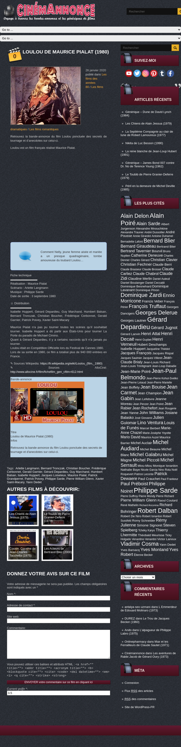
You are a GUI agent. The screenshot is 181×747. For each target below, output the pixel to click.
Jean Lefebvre (144, 399)
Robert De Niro (131, 516)
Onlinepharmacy (135, 641)
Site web (12, 616)
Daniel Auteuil (161, 278)
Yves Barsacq (130, 550)
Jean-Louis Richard (156, 362)
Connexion (132, 683)
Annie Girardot (142, 236)
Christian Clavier (164, 260)
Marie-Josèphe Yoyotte (156, 433)
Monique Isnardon (165, 465)
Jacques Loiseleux (53, 475)
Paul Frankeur (169, 479)
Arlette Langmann (27, 468)
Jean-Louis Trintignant (136, 366)
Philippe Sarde (156, 490)
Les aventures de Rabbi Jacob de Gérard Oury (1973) (148, 654)
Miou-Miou (145, 465)
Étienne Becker (143, 555)
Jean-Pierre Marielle (159, 382)
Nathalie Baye (130, 469)
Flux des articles (139, 691)
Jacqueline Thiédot (158, 349)
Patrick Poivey (34, 478)
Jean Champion (150, 393)
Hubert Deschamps (152, 344)
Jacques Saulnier (131, 358)
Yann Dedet (168, 544)
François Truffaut (147, 306)
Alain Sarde (148, 223)
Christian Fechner (136, 264)
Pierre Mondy (147, 496)
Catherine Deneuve (147, 255)
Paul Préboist (134, 483)
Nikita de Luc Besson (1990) (144, 143)
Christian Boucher (78, 468)
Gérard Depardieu (144, 323)
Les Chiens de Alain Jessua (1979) (148, 123)
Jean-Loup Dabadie (164, 366)
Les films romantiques (43, 129)
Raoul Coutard (167, 500)
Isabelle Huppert (133, 349)
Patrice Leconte (144, 474)
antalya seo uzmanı (138, 607)
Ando (128, 630)
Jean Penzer (141, 404)
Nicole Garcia (149, 469)
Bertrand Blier (166, 246)
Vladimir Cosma (140, 544)
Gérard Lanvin (130, 334)
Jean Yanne (130, 413)
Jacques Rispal (162, 353)
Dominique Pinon (147, 290)
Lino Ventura (150, 422)
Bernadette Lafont (132, 241)
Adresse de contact (21, 605)
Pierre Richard (165, 496)
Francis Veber (152, 301)
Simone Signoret (149, 525)
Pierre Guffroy (129, 496)
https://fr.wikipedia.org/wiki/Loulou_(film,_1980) (71, 363)
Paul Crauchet (149, 479)
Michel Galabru (146, 454)
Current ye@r (17, 696)
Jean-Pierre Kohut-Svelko (162, 378)
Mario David (130, 437)
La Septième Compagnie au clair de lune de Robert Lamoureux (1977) (147, 133)
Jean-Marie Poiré (136, 371)
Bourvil (157, 251)
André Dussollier (154, 232)
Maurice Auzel (150, 437)
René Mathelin (130, 505)
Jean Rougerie (167, 408)
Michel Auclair (141, 443)
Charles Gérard (140, 260)
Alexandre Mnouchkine (152, 228)
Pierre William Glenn (139, 500)
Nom (11, 594)
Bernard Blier (159, 241)
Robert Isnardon (152, 516)
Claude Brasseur (131, 269)
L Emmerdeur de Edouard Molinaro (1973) (149, 608)
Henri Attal (150, 333)
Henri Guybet (143, 339)
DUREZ (130, 618)
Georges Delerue (156, 312)
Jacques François (136, 353)
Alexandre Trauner (132, 232)
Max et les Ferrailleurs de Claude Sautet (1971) (145, 643)
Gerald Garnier (32, 471)
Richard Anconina (149, 505)
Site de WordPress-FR (139, 707)
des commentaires (140, 699)
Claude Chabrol (146, 273)
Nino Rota (164, 469)
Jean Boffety (130, 387)
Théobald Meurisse (151, 535)
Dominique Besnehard (136, 286)
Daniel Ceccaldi (155, 282)
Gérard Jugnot (164, 327)
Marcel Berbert (150, 428)
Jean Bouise (153, 386)
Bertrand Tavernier (136, 251)
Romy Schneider (143, 520)
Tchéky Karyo (146, 530)
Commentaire (16, 628)
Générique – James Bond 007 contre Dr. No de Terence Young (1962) (147, 164)
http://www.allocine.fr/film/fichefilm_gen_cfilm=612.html (46, 372)
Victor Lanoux (166, 539)
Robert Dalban (157, 510)
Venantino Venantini (144, 539)
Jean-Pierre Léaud (133, 382)
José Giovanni (143, 418)
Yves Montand (154, 549)
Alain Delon (135, 216)
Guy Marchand (79, 471)
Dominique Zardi (141, 295)
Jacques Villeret (152, 358)
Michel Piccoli (146, 460)
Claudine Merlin (140, 278)
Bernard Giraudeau (138, 246)
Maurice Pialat (77, 475)
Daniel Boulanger (132, 282)
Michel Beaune (150, 449)
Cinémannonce (135, 653)
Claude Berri (162, 264)
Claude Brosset (151, 269)
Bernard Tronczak (53, 468)
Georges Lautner (133, 320)
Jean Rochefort (144, 408)
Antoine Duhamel (162, 236)
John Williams (151, 412)
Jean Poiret (157, 404)
